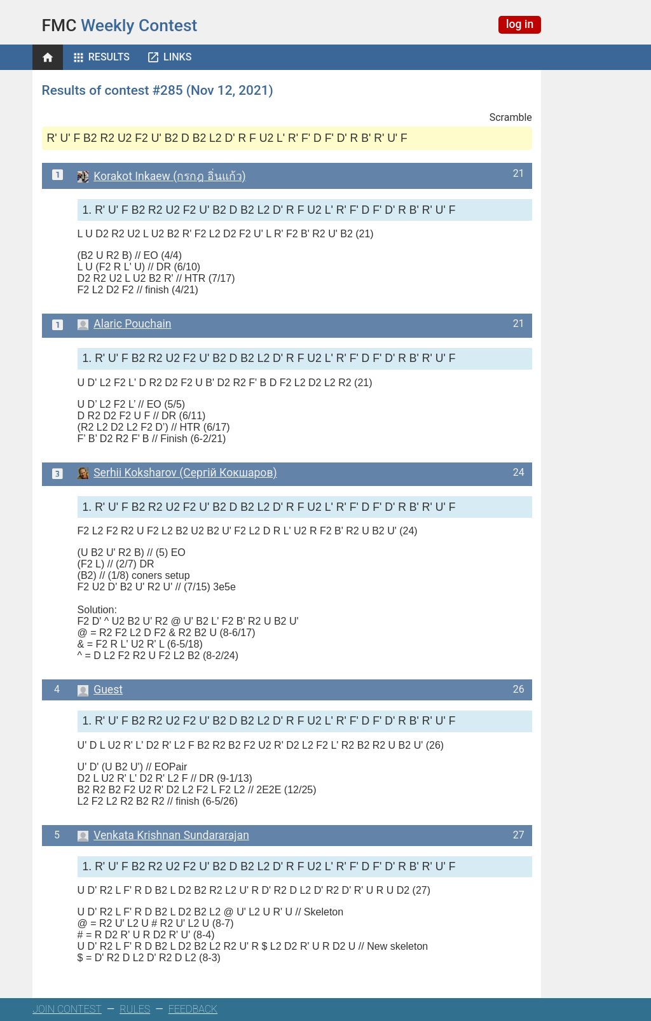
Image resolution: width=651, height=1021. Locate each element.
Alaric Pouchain (125, 323)
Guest (100, 689)
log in (519, 24)
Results (109, 57)
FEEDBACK (192, 1009)
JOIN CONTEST (67, 1009)
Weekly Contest (120, 25)
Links (177, 57)
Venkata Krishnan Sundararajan (163, 835)
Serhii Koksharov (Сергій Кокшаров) (177, 472)
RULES (135, 1009)
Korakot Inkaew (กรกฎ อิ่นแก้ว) (162, 176)
